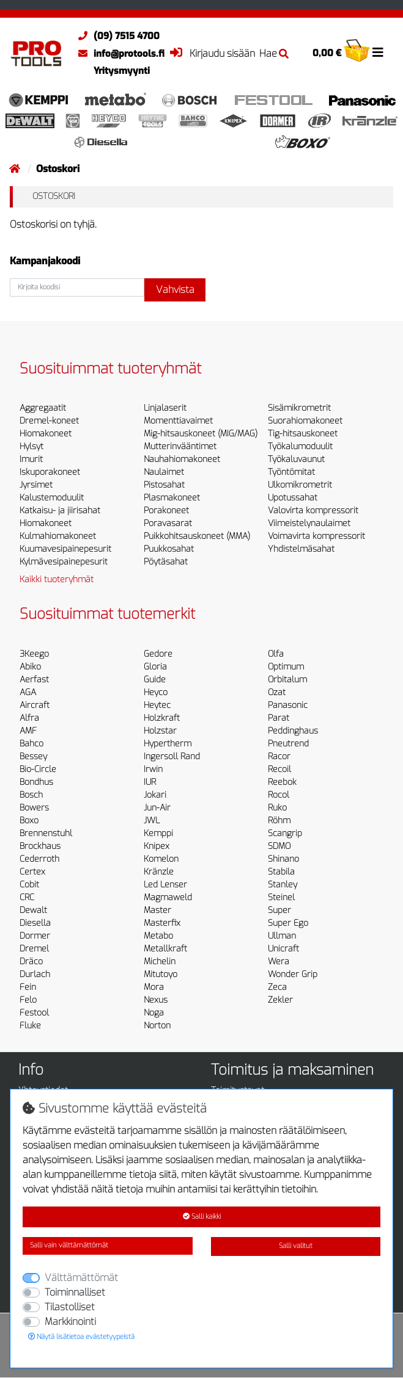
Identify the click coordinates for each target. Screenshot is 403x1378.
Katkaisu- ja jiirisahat (60, 510)
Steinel (281, 897)
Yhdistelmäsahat (301, 549)
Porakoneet (166, 510)
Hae (274, 53)
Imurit (31, 459)
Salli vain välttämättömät (69, 1245)
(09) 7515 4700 (116, 36)
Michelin (160, 961)
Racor (279, 756)
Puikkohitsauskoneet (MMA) (197, 536)
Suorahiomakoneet (305, 421)
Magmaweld (168, 897)
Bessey (33, 756)
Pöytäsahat (166, 562)
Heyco (156, 692)
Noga (154, 1013)
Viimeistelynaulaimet (309, 523)
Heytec (157, 705)
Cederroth (39, 859)
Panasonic (288, 705)
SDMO (279, 846)
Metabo (158, 936)
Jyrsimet (36, 485)
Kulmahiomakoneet (58, 536)
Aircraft (35, 705)
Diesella (35, 923)
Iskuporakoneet (50, 472)
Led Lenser (165, 884)
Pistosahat (164, 485)
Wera (278, 961)
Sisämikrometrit (299, 408)
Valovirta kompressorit (313, 510)
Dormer (35, 936)
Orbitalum (287, 679)
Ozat (277, 692)
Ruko (277, 807)
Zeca (277, 987)
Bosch (31, 795)
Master (157, 910)
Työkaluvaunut (296, 459)
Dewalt (33, 910)
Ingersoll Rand (172, 756)
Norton (157, 1025)
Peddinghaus (293, 731)
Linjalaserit (165, 408)
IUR (150, 782)
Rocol (278, 795)
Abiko (30, 667)
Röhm (279, 820)
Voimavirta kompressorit (316, 536)
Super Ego (288, 923)
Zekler (280, 1000)
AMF (28, 731)
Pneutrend (288, 743)
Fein (28, 987)
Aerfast (34, 679)
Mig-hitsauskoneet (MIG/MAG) (200, 433)
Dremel (34, 948)
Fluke (30, 1025)
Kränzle (159, 872)
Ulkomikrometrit (300, 485)
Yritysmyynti (122, 71)
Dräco (31, 961)
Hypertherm (167, 743)
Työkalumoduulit (300, 446)
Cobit (29, 884)
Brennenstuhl (46, 833)
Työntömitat (291, 472)
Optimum (286, 667)
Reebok (282, 782)
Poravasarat (168, 523)
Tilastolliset (70, 1306)
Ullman (282, 936)
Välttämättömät (81, 1277)
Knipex (156, 846)
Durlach (35, 974)
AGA (28, 692)
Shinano (283, 859)
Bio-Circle (38, 769)
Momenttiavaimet (178, 421)
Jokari (155, 795)
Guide (155, 679)
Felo (28, 1000)
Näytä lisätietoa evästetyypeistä (81, 1336)
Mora (154, 987)
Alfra (29, 718)
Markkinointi (70, 1321)
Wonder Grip (292, 974)
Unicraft (283, 948)
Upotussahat (292, 497)
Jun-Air (157, 807)
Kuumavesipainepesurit (65, 549)
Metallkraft (165, 948)
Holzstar (160, 731)
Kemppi (158, 833)
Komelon (161, 859)
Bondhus (36, 782)
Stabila (281, 872)
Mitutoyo (160, 974)
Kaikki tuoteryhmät (57, 579)
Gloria (155, 667)
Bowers (34, 807)
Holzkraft (162, 718)
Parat (278, 718)
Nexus (156, 1000)
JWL (152, 820)
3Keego (34, 654)
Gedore (158, 654)
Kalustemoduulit (52, 497)
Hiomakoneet (46, 433)
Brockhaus (40, 846)
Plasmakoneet (172, 497)
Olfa (276, 654)
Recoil (279, 769)
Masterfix (162, 923)
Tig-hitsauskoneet (303, 433)
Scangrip (285, 833)
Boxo (29, 820)
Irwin (153, 769)
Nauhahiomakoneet (182, 459)
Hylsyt (31, 446)
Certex (32, 872)
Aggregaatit (43, 408)
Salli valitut (295, 1245)
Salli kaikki (202, 1216)
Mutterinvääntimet (180, 446)
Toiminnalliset (75, 1292)
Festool (34, 1013)
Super (279, 910)
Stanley (282, 884)
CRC (27, 897)
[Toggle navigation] (377, 52)
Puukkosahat (169, 549)
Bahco (31, 743)
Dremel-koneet (49, 421)
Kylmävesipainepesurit (64, 562)
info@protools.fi (118, 54)
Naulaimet (164, 472)
